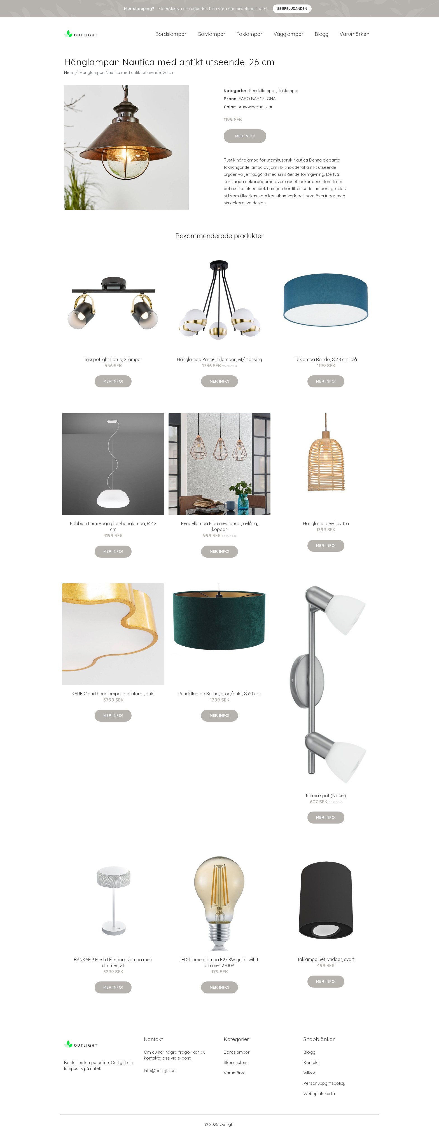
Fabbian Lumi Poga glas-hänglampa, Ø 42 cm (113, 526)
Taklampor (249, 34)
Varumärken (354, 34)
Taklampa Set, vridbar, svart (326, 959)
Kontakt (311, 1062)
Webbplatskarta (319, 1093)
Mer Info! (245, 136)
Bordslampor (170, 34)
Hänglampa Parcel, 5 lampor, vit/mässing (219, 359)
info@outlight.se (160, 1070)
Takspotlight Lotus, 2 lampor (113, 359)
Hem (68, 72)
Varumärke (235, 1072)
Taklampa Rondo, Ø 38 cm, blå (326, 359)
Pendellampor (262, 90)
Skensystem (235, 1062)
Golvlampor (211, 34)
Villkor (309, 1072)
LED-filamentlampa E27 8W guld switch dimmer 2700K (219, 962)
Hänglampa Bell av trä (326, 523)
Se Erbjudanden (292, 8)
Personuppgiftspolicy (324, 1083)
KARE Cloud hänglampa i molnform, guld (113, 693)
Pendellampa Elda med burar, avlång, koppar (219, 526)
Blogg (321, 34)
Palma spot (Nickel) (326, 795)
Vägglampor (288, 34)
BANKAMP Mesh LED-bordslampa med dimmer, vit (113, 962)
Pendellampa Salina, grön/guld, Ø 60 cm (219, 693)
